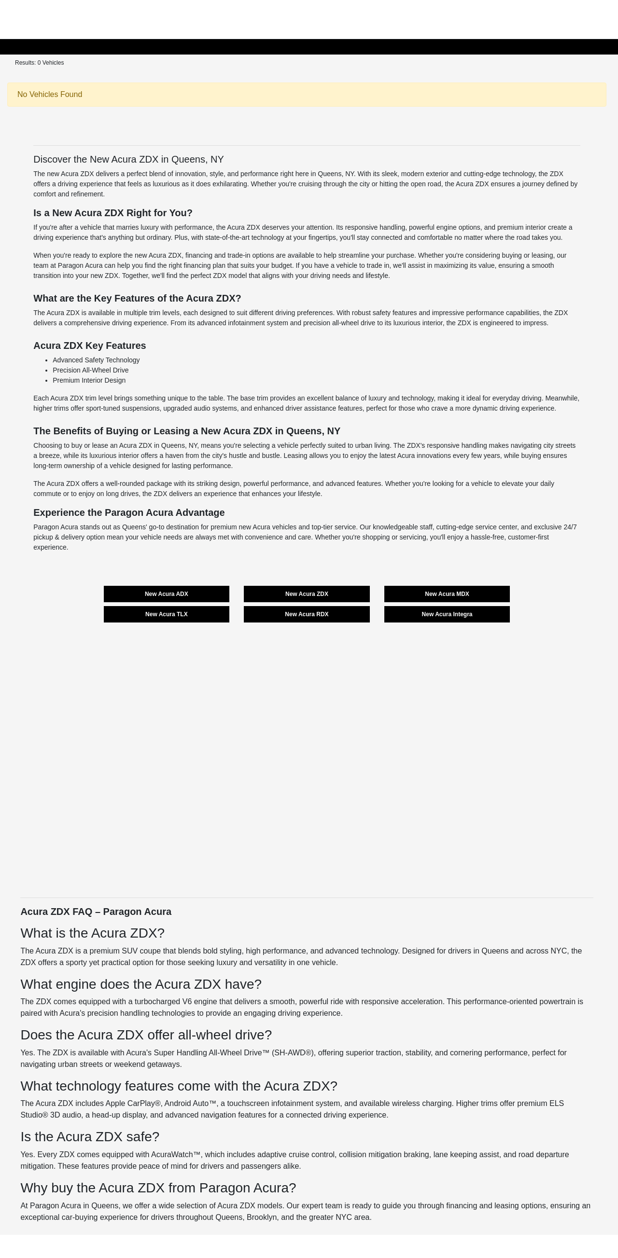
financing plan (204, 265)
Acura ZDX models (249, 1206)
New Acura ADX (166, 594)
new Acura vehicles (268, 527)
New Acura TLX (166, 614)
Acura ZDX (54, 951)
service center (496, 527)
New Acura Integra (447, 614)
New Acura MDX (447, 594)
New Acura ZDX (306, 594)
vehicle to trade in (363, 265)
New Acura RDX (306, 614)
